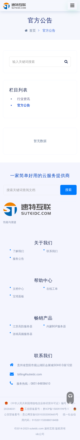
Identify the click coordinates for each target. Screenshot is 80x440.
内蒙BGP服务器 (56, 326)
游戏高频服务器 (22, 334)
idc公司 (40, 434)
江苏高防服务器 (22, 326)
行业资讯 (23, 99)
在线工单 (52, 288)
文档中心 (18, 288)
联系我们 (52, 251)
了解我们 (18, 251)
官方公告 (23, 105)
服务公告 (18, 258)
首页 (30, 30)
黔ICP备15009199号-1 (56, 408)
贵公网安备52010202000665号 (40, 414)
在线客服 (70, 398)
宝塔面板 (18, 296)
